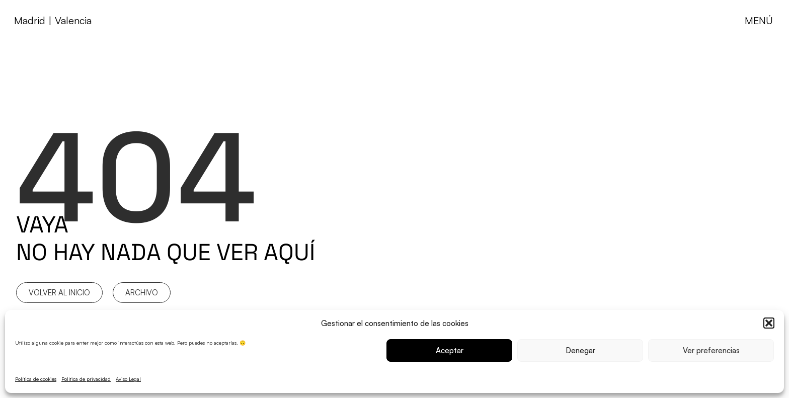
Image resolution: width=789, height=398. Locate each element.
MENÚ (759, 20)
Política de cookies (35, 379)
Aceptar (449, 350)
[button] (769, 323)
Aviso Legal (128, 379)
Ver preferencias (711, 350)
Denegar (580, 350)
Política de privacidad (86, 379)
